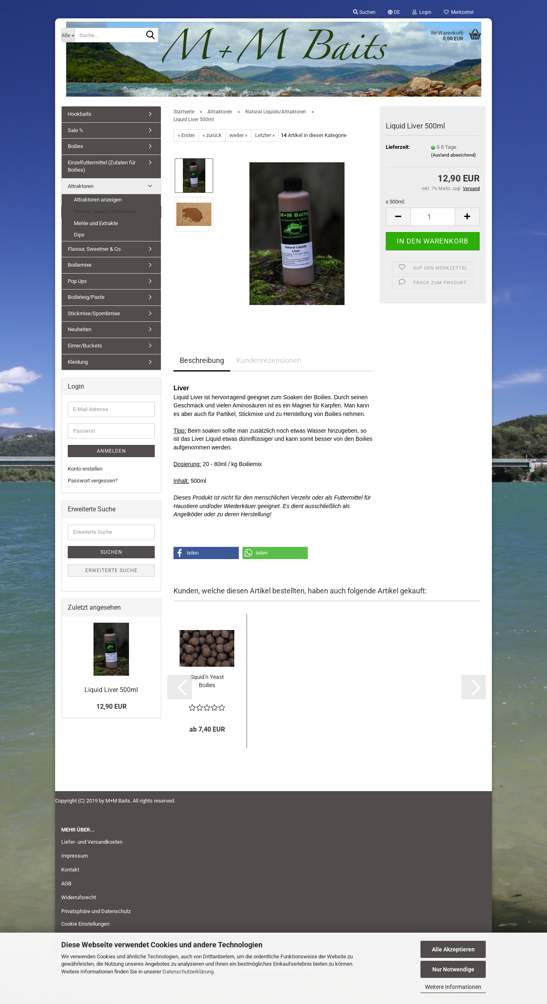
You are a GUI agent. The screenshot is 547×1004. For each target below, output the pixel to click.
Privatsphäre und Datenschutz (96, 911)
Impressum (74, 856)
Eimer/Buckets (85, 346)
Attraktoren (80, 186)
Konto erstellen (85, 469)
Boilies (75, 146)
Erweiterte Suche (111, 570)
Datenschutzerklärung (187, 972)
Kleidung (78, 362)
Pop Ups (77, 281)
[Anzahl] (432, 217)
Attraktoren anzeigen (98, 200)
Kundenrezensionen (268, 360)
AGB (66, 883)
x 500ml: (395, 202)
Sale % (75, 130)
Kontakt (70, 870)
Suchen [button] (364, 12)
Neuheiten (79, 329)
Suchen (111, 552)
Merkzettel (459, 12)
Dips (79, 235)
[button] (394, 12)
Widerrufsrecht (78, 897)
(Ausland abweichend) (453, 155)
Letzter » (265, 135)
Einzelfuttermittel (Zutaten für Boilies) (102, 166)
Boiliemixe (79, 265)
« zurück (212, 135)
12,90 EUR (111, 706)
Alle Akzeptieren (453, 949)
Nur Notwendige (453, 969)
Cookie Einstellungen (85, 924)
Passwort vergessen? (93, 481)
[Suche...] (67, 35)
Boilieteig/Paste (86, 297)
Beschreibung (202, 360)
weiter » (238, 135)
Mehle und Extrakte (96, 223)
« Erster (186, 135)
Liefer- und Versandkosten (91, 842)
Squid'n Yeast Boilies (207, 681)
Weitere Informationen (453, 987)
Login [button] (421, 12)
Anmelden (111, 451)
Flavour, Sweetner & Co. (95, 249)
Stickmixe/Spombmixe (94, 313)
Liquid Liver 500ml (111, 690)
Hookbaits (79, 114)
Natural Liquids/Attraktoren (105, 211)
